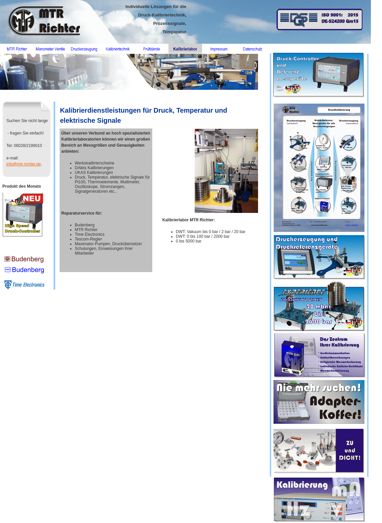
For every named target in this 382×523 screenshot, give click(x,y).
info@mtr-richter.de (23, 164)
